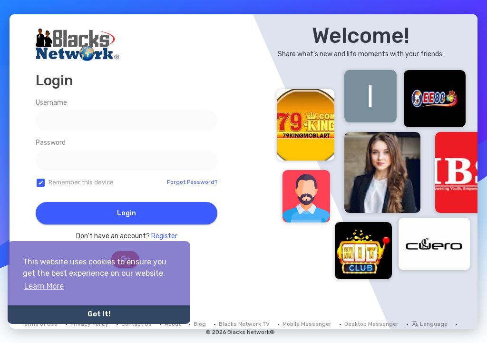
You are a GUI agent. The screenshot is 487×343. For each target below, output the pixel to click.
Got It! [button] (99, 314)
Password (51, 143)
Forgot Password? (192, 182)
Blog (200, 324)
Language (429, 324)
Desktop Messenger (371, 324)
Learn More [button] (44, 286)
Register (164, 236)
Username (51, 103)
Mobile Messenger (306, 324)
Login (126, 213)
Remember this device (81, 182)
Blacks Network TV (244, 324)
